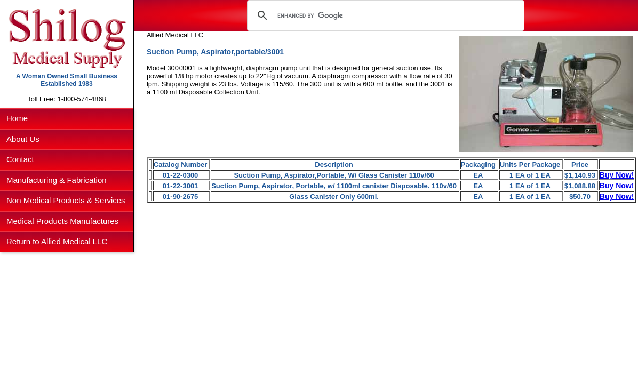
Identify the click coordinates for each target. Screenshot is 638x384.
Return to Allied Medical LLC (56, 241)
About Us (22, 138)
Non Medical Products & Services (65, 200)
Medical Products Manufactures (62, 221)
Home (17, 118)
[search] (384, 15)
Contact (20, 159)
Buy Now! (617, 175)
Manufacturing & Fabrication (56, 180)
